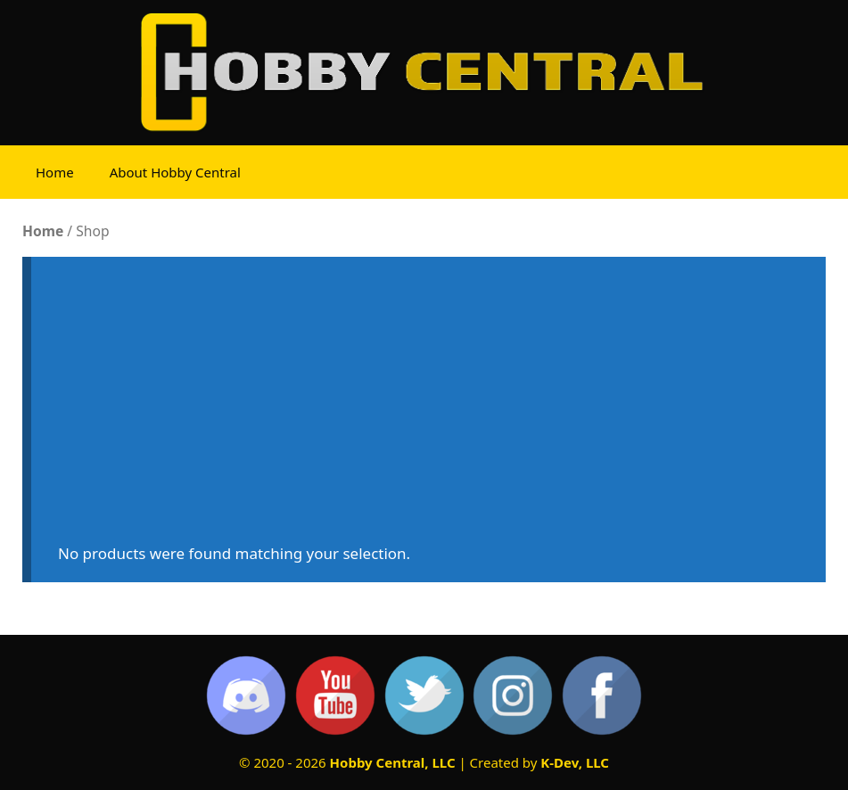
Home (55, 172)
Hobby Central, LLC (393, 762)
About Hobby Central (175, 172)
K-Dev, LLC (574, 762)
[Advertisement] (428, 408)
